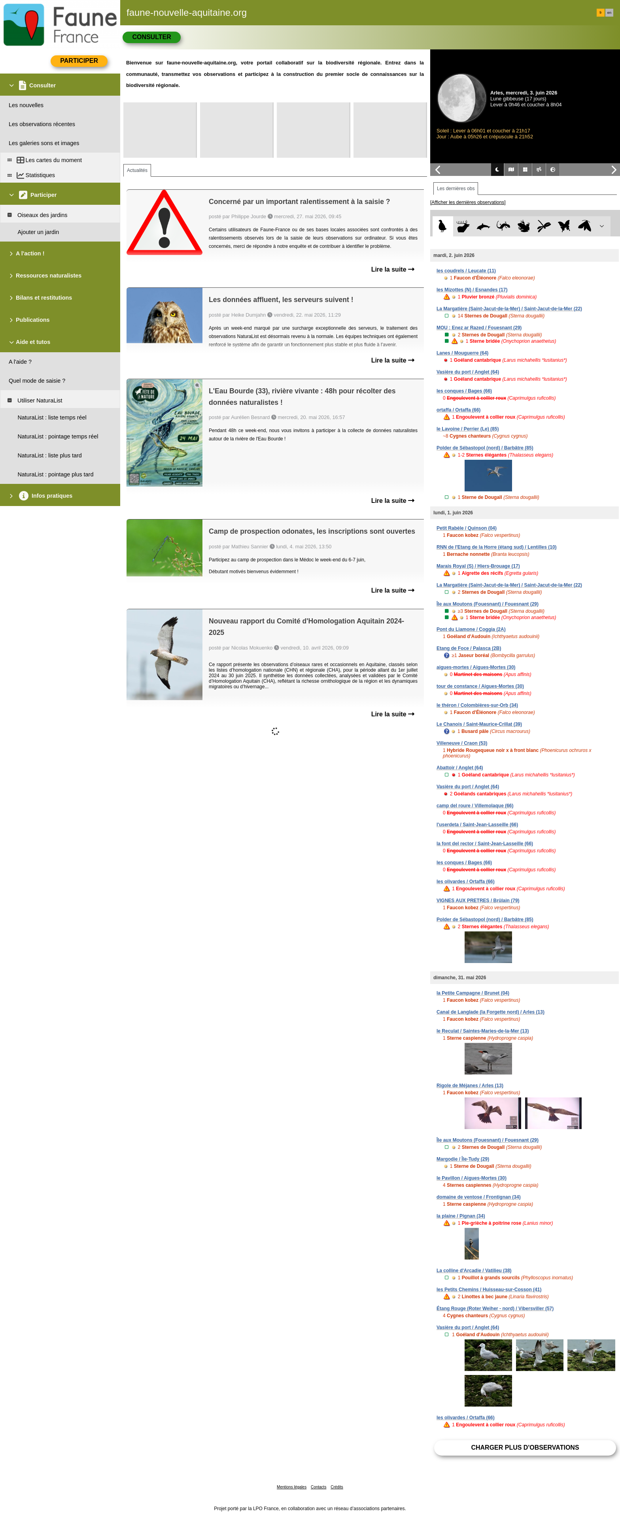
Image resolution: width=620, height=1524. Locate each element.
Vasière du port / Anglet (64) (468, 372)
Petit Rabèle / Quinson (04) (467, 528)
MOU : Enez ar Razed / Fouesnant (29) (479, 327)
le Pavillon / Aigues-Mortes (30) (472, 1178)
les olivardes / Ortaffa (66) (466, 881)
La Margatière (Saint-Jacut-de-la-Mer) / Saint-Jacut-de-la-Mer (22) (509, 309)
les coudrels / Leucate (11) (466, 271)
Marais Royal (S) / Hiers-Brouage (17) (478, 566)
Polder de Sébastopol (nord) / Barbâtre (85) (485, 448)
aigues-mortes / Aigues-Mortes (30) (476, 667)
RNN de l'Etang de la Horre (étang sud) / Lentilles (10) (497, 547)
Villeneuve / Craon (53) (462, 743)
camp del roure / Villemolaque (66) (475, 805)
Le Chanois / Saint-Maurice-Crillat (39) (479, 724)
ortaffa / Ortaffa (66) (458, 410)
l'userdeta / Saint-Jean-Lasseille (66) (477, 824)
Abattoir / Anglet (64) (460, 767)
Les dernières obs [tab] (455, 188)
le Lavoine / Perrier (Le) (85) (468, 429)
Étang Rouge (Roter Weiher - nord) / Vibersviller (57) (495, 1308)
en (609, 13)
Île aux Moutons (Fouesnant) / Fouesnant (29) (488, 604)
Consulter (151, 37)
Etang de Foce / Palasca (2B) (469, 648)
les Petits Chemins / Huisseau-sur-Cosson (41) (489, 1289)
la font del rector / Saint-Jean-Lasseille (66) (485, 843)
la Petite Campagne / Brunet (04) (473, 993)
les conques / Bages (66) (464, 391)
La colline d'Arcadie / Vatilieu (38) (474, 1270)
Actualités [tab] (137, 170)
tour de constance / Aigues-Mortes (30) (480, 686)
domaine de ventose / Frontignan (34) (479, 1197)
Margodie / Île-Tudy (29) (463, 1159)
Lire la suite (392, 269)
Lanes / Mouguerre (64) (462, 353)
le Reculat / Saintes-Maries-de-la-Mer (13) (483, 1031)
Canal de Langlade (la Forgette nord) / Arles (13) (490, 1012)
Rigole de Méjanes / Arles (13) (470, 1085)
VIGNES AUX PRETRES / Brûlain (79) (478, 900)
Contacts (318, 1487)
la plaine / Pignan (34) (461, 1216)
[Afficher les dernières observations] (468, 202)
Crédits (337, 1487)
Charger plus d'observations (525, 1447)
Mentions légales (291, 1487)
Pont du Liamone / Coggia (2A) (471, 629)
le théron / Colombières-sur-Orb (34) (477, 705)
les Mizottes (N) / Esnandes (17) (472, 290)
